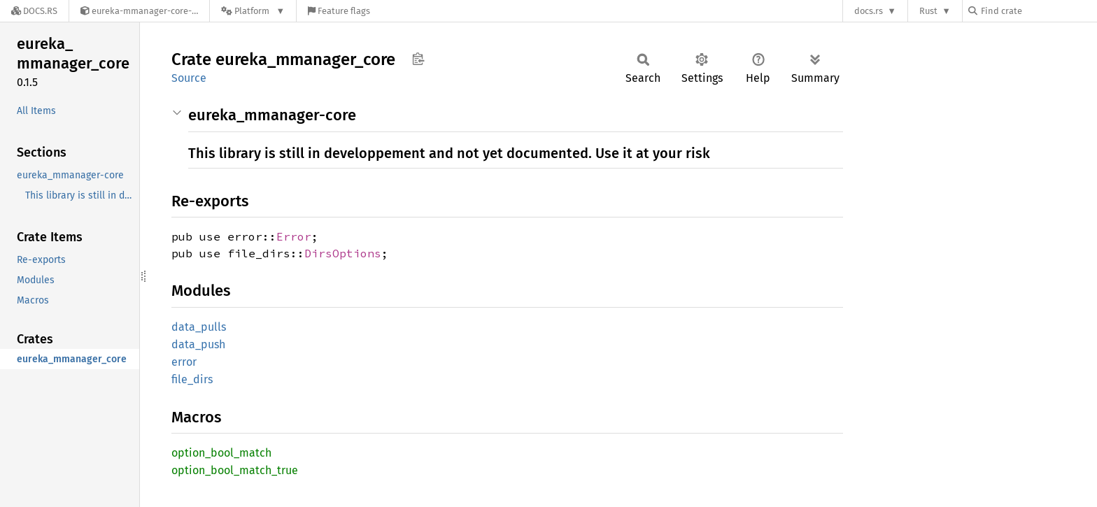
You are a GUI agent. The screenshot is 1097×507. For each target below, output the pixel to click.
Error (293, 236)
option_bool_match (221, 452)
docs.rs (868, 11)
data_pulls (198, 327)
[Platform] (253, 11)
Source (188, 78)
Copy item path (418, 59)
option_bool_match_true (234, 470)
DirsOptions (342, 253)
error (184, 362)
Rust (928, 11)
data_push (198, 344)
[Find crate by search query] (1038, 11)
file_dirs (192, 379)
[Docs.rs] (34, 11)
